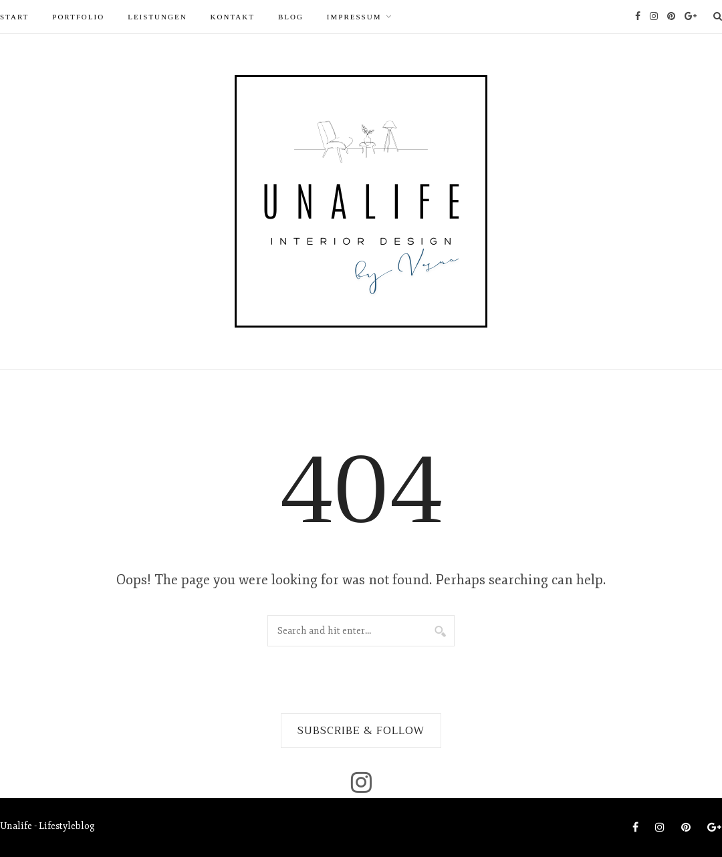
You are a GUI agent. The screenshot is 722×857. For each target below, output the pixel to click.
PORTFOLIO (78, 17)
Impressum (354, 17)
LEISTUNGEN (157, 17)
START (14, 17)
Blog (291, 17)
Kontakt (233, 17)
